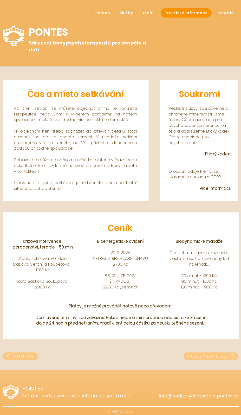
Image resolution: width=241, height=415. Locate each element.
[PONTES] (20, 356)
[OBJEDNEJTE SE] (210, 356)
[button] (126, 13)
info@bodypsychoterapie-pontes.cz (198, 396)
